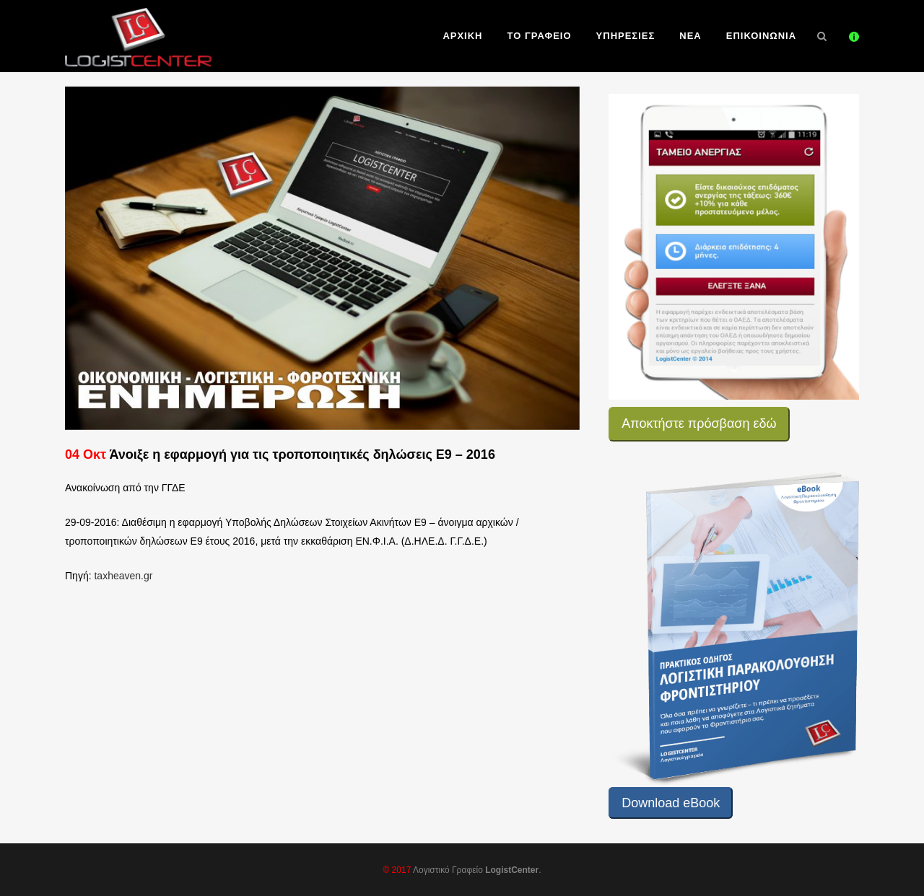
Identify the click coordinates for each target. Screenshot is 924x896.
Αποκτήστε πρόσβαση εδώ (699, 423)
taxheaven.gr (123, 575)
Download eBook (671, 803)
